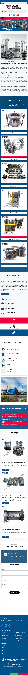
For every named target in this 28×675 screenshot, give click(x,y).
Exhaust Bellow (14, 186)
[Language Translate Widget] (14, 3)
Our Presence (4, 648)
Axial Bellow (14, 159)
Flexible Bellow (18, 633)
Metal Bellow (4, 640)
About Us (3, 645)
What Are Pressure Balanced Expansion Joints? (12, 495)
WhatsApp (14, 674)
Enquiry (23, 674)
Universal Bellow (14, 212)
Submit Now (14, 592)
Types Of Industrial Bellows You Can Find (11, 529)
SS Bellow (3, 637)
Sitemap (3, 650)
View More (5, 469)
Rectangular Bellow (14, 239)
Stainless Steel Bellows (14, 266)
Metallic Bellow (4, 638)
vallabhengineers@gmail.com (9, 0)
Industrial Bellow (5, 633)
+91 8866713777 (21, 0)
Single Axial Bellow (18, 635)
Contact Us (4, 294)
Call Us (5, 674)
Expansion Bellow (5, 635)
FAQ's (2, 653)
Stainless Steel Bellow (19, 632)
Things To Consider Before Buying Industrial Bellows (13, 462)
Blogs (2, 647)
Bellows (14, 132)
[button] (2, 25)
